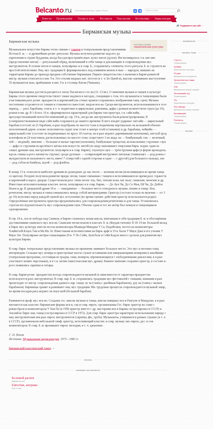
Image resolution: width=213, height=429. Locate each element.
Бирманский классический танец (30, 348)
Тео (175, 100)
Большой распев (23, 378)
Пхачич (177, 73)
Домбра (177, 67)
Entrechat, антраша (24, 385)
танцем (75, 49)
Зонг (176, 87)
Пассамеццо (179, 107)
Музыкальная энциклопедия (41, 339)
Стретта (177, 60)
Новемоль (178, 120)
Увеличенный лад (182, 93)
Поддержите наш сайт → (191, 25)
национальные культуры (148, 46)
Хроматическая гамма (184, 80)
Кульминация (180, 113)
